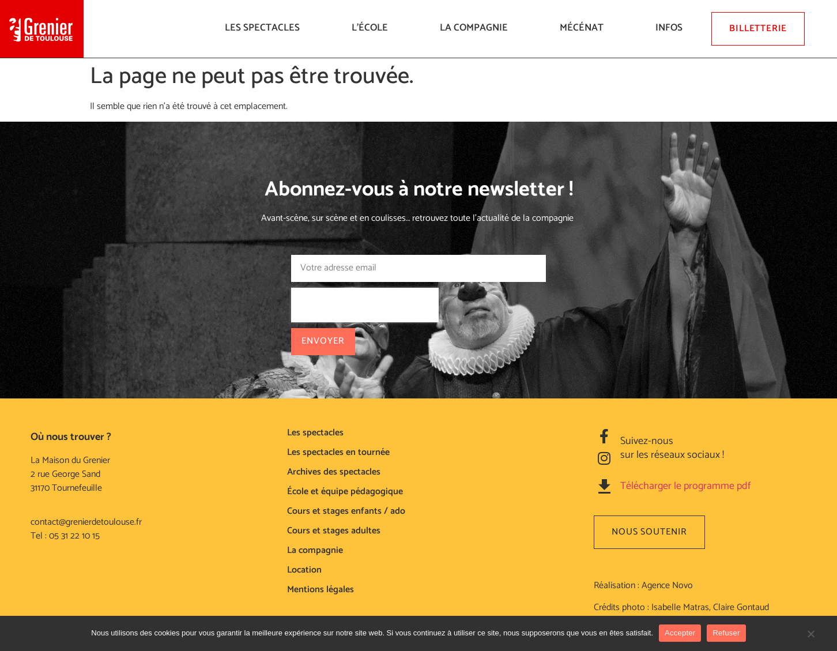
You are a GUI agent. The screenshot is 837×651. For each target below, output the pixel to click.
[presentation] (365, 305)
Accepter (680, 633)
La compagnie (477, 28)
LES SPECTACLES (265, 28)
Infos (671, 28)
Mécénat (584, 28)
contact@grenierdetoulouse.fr (86, 522)
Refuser (726, 633)
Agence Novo (667, 585)
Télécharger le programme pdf (685, 486)
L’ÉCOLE (373, 28)
